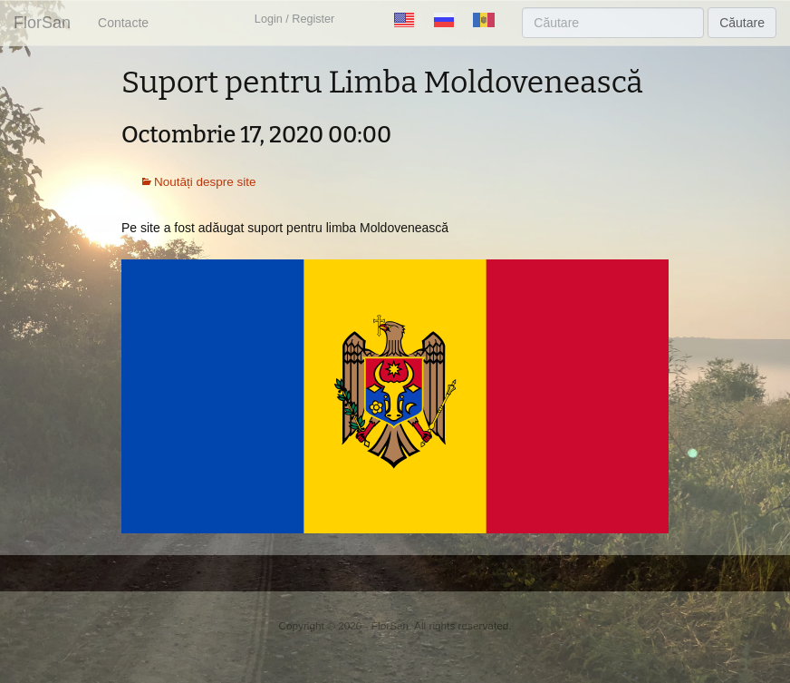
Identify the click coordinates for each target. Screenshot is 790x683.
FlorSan (42, 23)
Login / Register (294, 19)
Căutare (742, 22)
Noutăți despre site (204, 182)
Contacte (123, 22)
